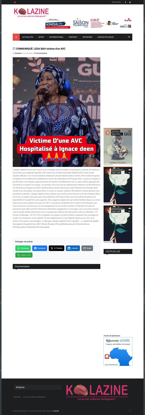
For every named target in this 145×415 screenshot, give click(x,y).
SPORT (41, 37)
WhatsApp (23, 248)
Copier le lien (24, 255)
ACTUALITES (27, 37)
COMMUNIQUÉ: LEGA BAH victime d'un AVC (40, 48)
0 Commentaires (40, 53)
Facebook (39, 248)
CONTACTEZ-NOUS (105, 37)
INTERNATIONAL (56, 37)
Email (87, 248)
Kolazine (18, 53)
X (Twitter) (56, 248)
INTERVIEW (87, 37)
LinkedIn (73, 248)
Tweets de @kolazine (112, 336)
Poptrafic (56, 411)
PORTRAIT (73, 37)
